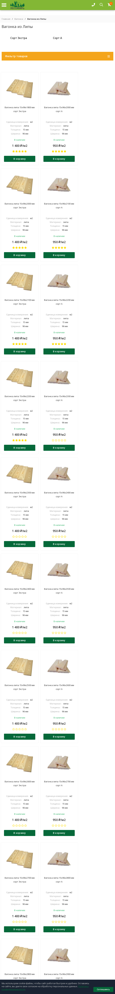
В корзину (19, 159)
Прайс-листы (57, 970)
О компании (57, 949)
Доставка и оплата (57, 954)
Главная (6, 19)
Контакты (57, 959)
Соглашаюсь (103, 989)
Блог (57, 965)
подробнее (9, 890)
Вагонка (18, 19)
